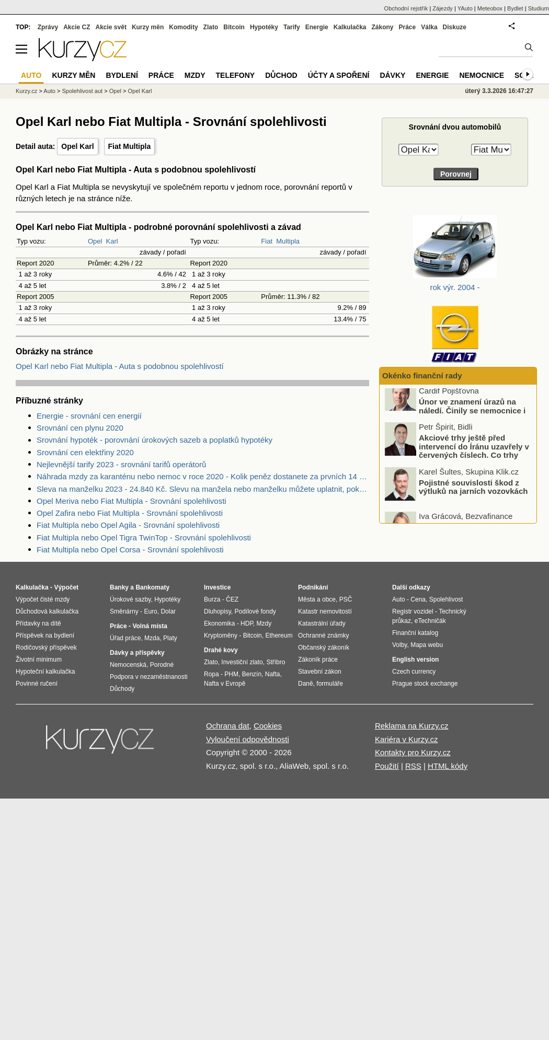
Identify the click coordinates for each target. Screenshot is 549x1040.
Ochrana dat (227, 725)
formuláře (329, 683)
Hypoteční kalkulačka (45, 671)
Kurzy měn (148, 27)
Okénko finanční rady (422, 375)
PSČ (345, 599)
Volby (399, 645)
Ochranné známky (323, 635)
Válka (429, 27)
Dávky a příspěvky (137, 652)
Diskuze (454, 27)
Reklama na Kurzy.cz (412, 725)
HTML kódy (447, 765)
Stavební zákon (319, 671)
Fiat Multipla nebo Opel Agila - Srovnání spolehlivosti (128, 525)
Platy (170, 638)
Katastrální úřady (322, 623)
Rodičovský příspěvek (46, 647)
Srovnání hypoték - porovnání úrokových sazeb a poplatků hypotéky (154, 439)
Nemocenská (128, 664)
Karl (112, 241)
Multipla (288, 241)
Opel (95, 241)
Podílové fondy (255, 611)
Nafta (272, 674)
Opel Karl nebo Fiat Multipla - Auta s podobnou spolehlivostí (120, 366)
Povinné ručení (37, 683)
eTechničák (430, 621)
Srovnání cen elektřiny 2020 (85, 452)
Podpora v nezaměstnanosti (149, 676)
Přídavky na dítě (38, 623)
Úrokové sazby (130, 599)
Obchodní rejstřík (406, 8)
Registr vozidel (412, 611)
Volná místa (149, 626)
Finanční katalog (415, 633)
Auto (49, 91)
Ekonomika (219, 623)
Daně (305, 683)
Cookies (268, 725)
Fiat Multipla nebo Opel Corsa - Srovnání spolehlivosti (130, 549)
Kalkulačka (350, 27)
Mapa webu (426, 645)
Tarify (291, 27)
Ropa (211, 674)
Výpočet (66, 587)
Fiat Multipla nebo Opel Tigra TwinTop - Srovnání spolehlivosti (144, 537)
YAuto (465, 8)
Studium (538, 8)
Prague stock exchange (425, 683)
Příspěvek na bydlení (45, 635)
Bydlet (515, 8)
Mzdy (195, 75)
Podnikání (313, 587)
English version (415, 659)
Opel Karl (77, 146)
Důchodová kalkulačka (47, 611)
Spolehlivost (446, 599)
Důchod (281, 75)
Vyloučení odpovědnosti (247, 739)
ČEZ (232, 599)
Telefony (235, 75)
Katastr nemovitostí (325, 611)
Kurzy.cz (26, 91)
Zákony (382, 27)
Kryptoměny (220, 635)
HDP (247, 623)
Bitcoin (234, 27)
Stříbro (275, 662)
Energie (316, 27)
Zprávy (48, 27)
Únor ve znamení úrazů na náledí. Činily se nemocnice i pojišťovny (472, 422)
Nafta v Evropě (224, 683)
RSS (413, 765)
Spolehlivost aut (82, 91)
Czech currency (414, 671)
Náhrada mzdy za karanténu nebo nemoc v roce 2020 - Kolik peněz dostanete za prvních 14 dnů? (203, 476)
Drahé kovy (221, 650)
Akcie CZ (76, 27)
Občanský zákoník (323, 647)
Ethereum (278, 635)
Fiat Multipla (129, 146)
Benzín (251, 674)
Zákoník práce (318, 659)
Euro (150, 611)
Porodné (162, 664)
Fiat (266, 241)
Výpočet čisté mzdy (43, 599)
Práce (407, 27)
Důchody (122, 688)
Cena (418, 599)
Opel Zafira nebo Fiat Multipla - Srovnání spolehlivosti (130, 513)
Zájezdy (442, 8)
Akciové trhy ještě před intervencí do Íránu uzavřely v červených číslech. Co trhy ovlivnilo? (474, 462)
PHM (231, 674)
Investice (217, 587)
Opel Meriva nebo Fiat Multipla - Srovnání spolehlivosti (131, 500)
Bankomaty (152, 587)
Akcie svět (111, 27)
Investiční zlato (241, 662)
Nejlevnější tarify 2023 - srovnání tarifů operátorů (121, 464)
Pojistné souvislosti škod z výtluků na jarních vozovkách (473, 498)
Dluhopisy (217, 611)
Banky (119, 587)
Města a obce (317, 599)
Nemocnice (481, 75)
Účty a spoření (339, 75)
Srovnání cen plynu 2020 (80, 427)
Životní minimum (39, 659)
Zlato (211, 27)
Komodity (183, 27)
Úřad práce (125, 638)
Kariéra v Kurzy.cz (406, 739)
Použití (387, 765)
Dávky (392, 75)
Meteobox (489, 8)
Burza (212, 599)
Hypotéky (264, 27)
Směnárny (124, 611)
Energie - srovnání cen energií (89, 415)
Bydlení (122, 75)
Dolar (168, 611)
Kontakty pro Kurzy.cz (413, 752)
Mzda (151, 638)
